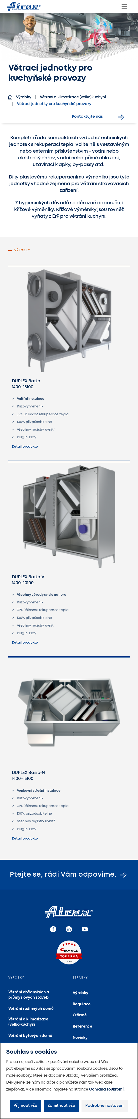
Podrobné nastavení (104, 1106)
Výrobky (80, 993)
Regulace (82, 1004)
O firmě (80, 1015)
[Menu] (124, 6)
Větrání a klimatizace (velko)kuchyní (28, 1022)
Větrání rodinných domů (31, 1009)
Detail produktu (25, 446)
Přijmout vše (25, 1106)
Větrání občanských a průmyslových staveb (28, 995)
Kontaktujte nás (99, 117)
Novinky (80, 1038)
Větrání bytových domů (30, 1036)
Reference (82, 1026)
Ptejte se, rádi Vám (69, 875)
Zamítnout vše (61, 1106)
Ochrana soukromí (106, 1089)
